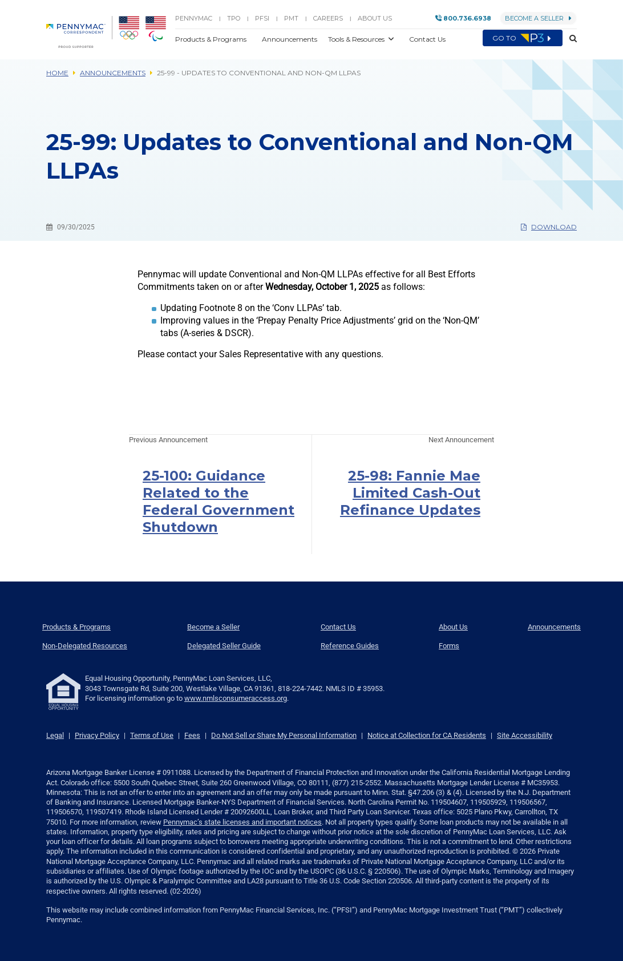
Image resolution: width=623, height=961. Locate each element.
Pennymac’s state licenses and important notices (242, 822)
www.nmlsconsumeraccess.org (235, 698)
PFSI (262, 18)
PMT (291, 18)
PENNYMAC (193, 18)
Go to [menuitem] (522, 38)
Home (57, 72)
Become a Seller (538, 18)
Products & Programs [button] (211, 39)
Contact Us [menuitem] (338, 627)
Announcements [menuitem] (554, 627)
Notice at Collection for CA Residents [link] (426, 735)
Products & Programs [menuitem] (76, 627)
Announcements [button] (290, 39)
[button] (570, 39)
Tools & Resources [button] (357, 39)
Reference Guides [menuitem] (350, 645)
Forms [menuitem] (449, 645)
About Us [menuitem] (453, 627)
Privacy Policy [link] (97, 735)
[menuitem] (79, 32)
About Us (375, 18)
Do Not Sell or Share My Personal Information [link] (284, 735)
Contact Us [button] (427, 39)
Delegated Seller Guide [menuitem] (224, 645)
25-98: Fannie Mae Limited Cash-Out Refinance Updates (410, 492)
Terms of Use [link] (151, 735)
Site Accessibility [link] (524, 735)
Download (549, 227)
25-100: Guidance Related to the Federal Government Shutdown (218, 501)
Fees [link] (192, 735)
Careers (328, 18)
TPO (233, 18)
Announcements (112, 72)
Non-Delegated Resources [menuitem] (84, 645)
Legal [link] (55, 735)
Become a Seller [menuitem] (213, 627)
